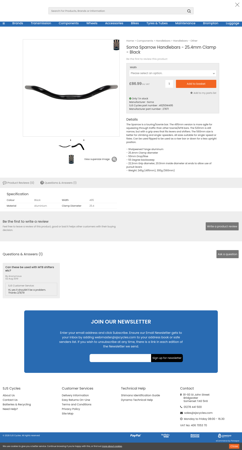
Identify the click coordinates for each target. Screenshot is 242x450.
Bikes (135, 23)
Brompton (210, 23)
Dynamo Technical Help (137, 400)
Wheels (91, 23)
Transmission (41, 23)
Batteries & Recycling (17, 404)
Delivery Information (75, 395)
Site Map (67, 413)
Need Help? (10, 409)
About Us (9, 395)
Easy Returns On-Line (76, 400)
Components (69, 23)
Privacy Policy (71, 409)
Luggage (232, 23)
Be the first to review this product (146, 58)
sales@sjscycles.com (198, 413)
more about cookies (112, 446)
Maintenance (185, 23)
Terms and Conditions (76, 404)
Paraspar (235, 440)
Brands (17, 23)
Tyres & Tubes (157, 23)
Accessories (114, 23)
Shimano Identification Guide (140, 395)
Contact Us (10, 400)
